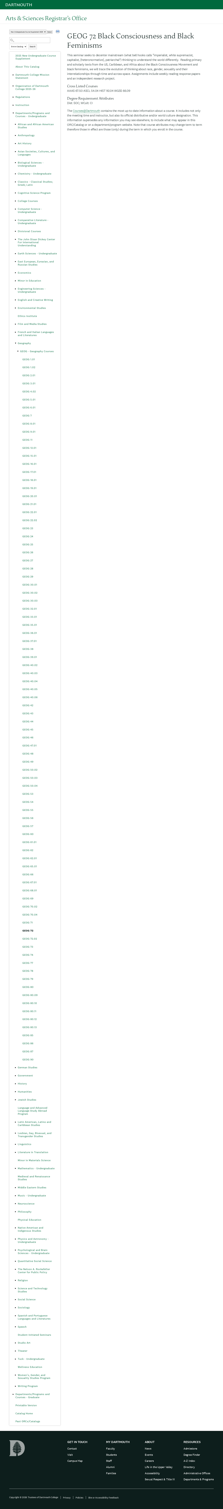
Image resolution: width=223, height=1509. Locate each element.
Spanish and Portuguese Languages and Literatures (34, 1317)
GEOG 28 (27, 568)
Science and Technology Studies (33, 1290)
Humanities (25, 1091)
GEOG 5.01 (28, 399)
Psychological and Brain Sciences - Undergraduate (34, 1251)
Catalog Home (24, 1413)
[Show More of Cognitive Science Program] (15, 193)
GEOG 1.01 (28, 359)
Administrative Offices (197, 1473)
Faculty (110, 1448)
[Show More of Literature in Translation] (15, 1152)
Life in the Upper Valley (159, 1467)
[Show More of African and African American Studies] (15, 124)
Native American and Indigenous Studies (30, 1229)
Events (149, 1455)
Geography (24, 343)
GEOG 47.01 (29, 745)
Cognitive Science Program (34, 193)
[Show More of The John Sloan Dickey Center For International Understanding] (15, 239)
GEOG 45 (27, 729)
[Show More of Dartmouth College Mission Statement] (13, 74)
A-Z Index (189, 1461)
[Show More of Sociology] (15, 1307)
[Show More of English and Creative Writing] (15, 300)
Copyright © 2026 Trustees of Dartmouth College (33, 1497)
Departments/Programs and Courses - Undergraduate (32, 114)
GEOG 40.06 (30, 697)
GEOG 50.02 (29, 769)
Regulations (22, 97)
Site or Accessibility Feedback (103, 1497)
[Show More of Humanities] (15, 1091)
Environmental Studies (32, 308)
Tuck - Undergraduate (31, 1359)
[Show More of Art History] (15, 143)
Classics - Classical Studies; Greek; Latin (35, 183)
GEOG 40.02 (29, 665)
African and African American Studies (36, 126)
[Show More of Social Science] (15, 1299)
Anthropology (26, 135)
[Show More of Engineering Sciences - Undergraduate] (15, 288)
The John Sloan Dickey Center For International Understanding (36, 242)
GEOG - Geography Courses (37, 351)
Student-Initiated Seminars (34, 1334)
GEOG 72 (27, 930)
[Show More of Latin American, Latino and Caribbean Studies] (15, 1122)
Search (32, 46)
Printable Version (26, 1405)
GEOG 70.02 (29, 906)
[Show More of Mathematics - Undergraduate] (15, 1168)
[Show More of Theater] (15, 1350)
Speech (22, 1326)
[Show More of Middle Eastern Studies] (15, 1187)
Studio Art (24, 1342)
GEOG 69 (27, 898)
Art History (25, 143)
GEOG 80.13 (29, 1027)
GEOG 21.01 (29, 504)
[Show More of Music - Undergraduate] (15, 1195)
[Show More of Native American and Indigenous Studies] (15, 1227)
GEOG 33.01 (29, 616)
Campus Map (75, 1461)
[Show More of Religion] (15, 1280)
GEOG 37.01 (29, 641)
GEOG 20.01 (29, 496)
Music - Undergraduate (32, 1195)
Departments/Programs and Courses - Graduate (32, 1396)
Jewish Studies (27, 1099)
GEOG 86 (27, 1043)
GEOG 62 (27, 850)
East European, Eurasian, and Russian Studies (36, 263)
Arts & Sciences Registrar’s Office (46, 18)
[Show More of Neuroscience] (15, 1203)
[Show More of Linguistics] (15, 1144)
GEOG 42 (27, 705)
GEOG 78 (27, 971)
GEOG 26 (27, 552)
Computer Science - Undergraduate (30, 210)
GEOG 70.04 (29, 914)
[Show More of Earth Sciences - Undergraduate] (15, 253)
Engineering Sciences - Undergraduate (32, 290)
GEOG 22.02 (29, 520)
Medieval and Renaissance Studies (34, 1178)
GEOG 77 (27, 963)
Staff (109, 1461)
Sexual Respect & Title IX (160, 1479)
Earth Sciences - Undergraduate (37, 253)
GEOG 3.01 (28, 383)
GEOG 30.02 (29, 592)
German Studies (27, 1067)
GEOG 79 (27, 979)
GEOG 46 (27, 737)
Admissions (190, 1448)
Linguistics (24, 1144)
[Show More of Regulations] (13, 97)
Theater (22, 1350)
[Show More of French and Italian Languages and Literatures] (15, 332)
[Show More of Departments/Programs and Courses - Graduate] (13, 1394)
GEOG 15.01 (29, 455)
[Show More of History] (15, 1083)
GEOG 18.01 (29, 480)
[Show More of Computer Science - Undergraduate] (15, 209)
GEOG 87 (27, 1051)
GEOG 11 (27, 439)
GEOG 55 (27, 810)
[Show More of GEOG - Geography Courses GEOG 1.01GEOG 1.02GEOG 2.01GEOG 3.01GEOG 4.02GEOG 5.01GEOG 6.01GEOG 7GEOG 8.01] (17, 351)
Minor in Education (29, 280)
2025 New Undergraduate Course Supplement (35, 57)
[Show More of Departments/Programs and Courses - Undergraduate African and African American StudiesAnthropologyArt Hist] (13, 113)
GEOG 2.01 (28, 375)
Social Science (27, 1299)
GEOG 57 (27, 826)
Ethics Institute (27, 316)
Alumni (110, 1467)
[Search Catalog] (29, 40)
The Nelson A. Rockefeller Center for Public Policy (34, 1271)
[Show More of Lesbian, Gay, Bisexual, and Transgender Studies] (15, 1133)
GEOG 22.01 (29, 512)
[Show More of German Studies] (15, 1067)
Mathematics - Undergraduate (36, 1168)
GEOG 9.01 (28, 431)
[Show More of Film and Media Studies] (15, 324)
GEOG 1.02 (28, 367)
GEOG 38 (27, 649)
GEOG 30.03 (30, 600)
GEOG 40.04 (30, 681)
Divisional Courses (29, 231)
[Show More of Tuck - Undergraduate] (15, 1359)
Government (25, 1075)
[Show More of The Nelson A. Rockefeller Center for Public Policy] (15, 1269)
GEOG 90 (28, 1059)
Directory (189, 1467)
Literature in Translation (33, 1152)
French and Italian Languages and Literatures (36, 333)
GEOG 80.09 (30, 995)
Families (111, 1473)
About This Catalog (27, 66)
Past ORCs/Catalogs (27, 1421)
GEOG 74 (27, 955)
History (22, 1083)
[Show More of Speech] (15, 1326)
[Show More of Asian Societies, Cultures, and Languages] (15, 151)
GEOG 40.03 (30, 673)
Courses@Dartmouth (86, 111)
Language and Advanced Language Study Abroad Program (32, 1111)
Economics (24, 272)
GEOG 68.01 (29, 890)
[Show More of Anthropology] (15, 135)
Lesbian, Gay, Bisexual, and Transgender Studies (35, 1135)
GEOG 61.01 (29, 842)
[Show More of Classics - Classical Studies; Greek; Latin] (15, 181)
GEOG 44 (27, 721)
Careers (149, 1461)
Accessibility (152, 1473)
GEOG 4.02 (29, 391)
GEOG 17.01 (29, 472)
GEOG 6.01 (28, 407)
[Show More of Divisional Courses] (15, 231)
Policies (79, 1497)
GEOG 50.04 (30, 785)
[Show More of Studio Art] (15, 1342)
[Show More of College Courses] (15, 201)
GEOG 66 (27, 874)
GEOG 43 (27, 713)
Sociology (24, 1307)
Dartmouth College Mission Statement (32, 76)
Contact (72, 1448)
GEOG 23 (27, 528)
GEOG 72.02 (29, 938)
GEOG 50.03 (30, 777)
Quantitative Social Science (35, 1261)
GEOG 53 (27, 793)
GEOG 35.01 (29, 625)
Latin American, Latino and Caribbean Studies (34, 1123)
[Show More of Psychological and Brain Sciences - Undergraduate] (15, 1250)
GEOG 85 (27, 1035)
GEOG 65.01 (29, 866)
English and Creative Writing (35, 300)
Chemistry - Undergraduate (34, 173)
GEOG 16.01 (29, 464)
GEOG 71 (27, 922)
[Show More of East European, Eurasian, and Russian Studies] (15, 261)
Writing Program (28, 1386)
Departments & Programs (199, 1479)
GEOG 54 (27, 802)
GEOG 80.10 (29, 1003)
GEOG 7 (27, 415)
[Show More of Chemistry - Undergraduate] (15, 173)
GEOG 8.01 (28, 423)
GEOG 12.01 (29, 448)
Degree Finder (192, 1455)
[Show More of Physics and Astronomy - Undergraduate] (15, 1239)
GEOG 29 (27, 576)
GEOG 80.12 (29, 1019)
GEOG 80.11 (29, 1011)
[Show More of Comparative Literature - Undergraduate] (15, 220)
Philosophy (25, 1211)
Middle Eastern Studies (32, 1187)
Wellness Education (30, 1367)
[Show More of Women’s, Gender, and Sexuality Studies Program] (15, 1375)
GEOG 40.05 (30, 689)
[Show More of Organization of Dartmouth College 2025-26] (13, 86)
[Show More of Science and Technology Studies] (15, 1288)
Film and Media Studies (32, 324)
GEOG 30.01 (29, 584)
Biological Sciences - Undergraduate (31, 164)
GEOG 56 (27, 818)
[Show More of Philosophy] (15, 1211)
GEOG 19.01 (29, 488)
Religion (23, 1280)
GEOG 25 (27, 544)
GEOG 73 (27, 946)
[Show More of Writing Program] (15, 1386)
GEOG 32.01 (29, 608)
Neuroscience (26, 1203)
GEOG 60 (28, 834)
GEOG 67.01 (29, 882)
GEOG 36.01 (29, 633)
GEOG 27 (27, 560)
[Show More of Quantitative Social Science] (15, 1261)
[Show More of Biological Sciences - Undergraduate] (15, 162)
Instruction (22, 105)
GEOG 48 (27, 753)
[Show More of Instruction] (13, 105)
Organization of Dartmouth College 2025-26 (32, 87)
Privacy (67, 1497)
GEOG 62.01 (29, 858)
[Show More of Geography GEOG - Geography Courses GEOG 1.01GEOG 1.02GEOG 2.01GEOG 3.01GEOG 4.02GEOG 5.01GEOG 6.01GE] (15, 343)
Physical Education (29, 1219)
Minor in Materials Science (34, 1160)
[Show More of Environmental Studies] (15, 308)
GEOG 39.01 (29, 657)
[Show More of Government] (15, 1075)
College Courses (28, 201)
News (148, 1448)
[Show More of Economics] (15, 272)
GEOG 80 (28, 987)
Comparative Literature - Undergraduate (33, 221)
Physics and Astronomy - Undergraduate (33, 1240)
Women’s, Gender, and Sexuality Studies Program (34, 1376)
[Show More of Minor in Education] (15, 280)
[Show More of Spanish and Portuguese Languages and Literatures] (15, 1315)
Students (111, 1455)
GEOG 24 (27, 536)
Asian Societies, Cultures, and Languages (36, 153)
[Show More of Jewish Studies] (15, 1099)
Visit (70, 1455)
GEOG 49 (27, 761)
